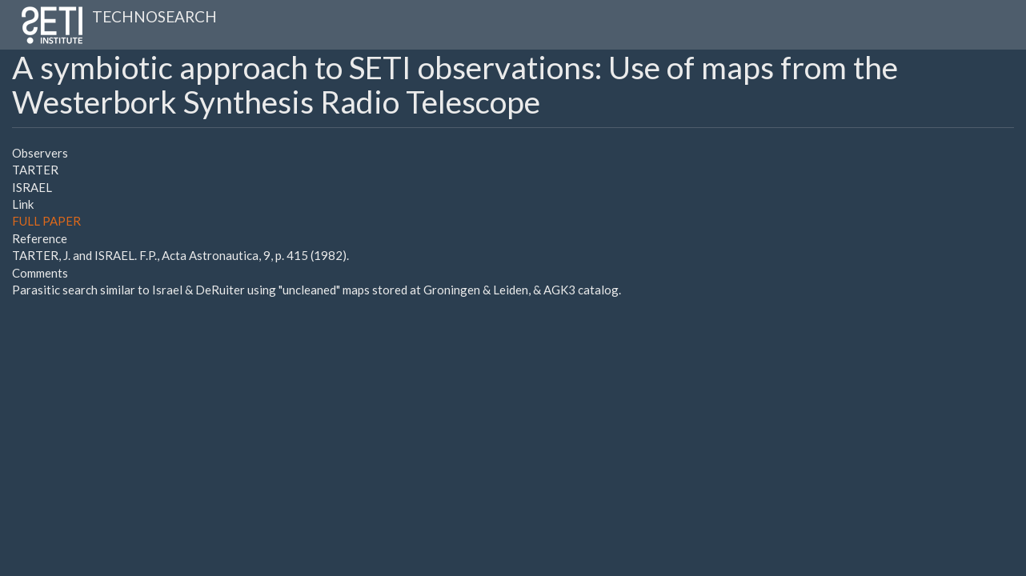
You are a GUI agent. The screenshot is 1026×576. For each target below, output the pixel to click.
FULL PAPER (46, 221)
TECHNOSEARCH (154, 16)
